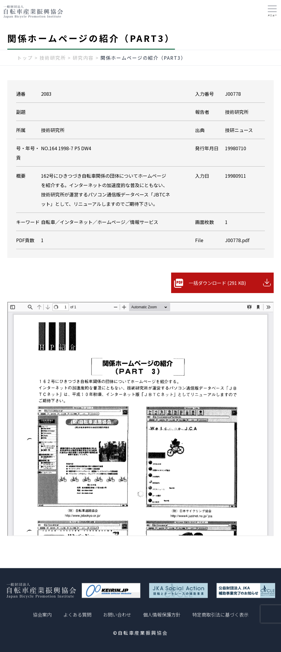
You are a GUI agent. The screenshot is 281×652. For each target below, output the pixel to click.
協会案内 (42, 614)
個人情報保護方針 (161, 614)
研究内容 (83, 57)
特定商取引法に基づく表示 (220, 614)
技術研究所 (53, 57)
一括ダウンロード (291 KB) (217, 282)
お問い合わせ (117, 614)
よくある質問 (77, 614)
